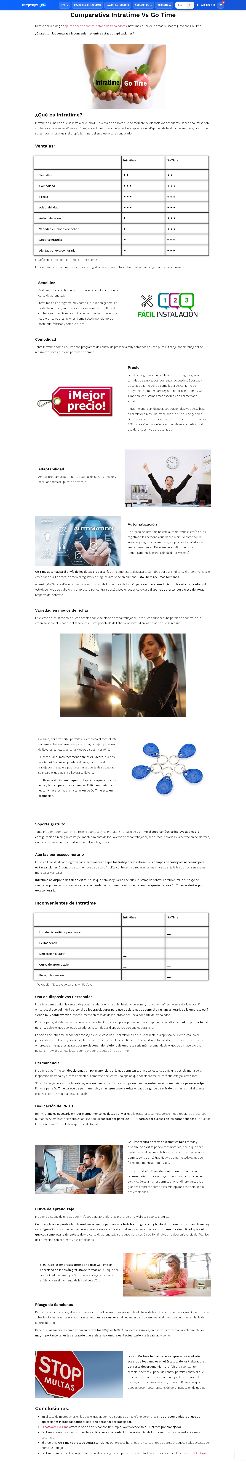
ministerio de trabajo (191, 1453)
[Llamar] (206, 5)
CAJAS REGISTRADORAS (87, 5)
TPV (63, 5)
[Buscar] (190, 5)
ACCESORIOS (142, 5)
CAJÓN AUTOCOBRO (118, 5)
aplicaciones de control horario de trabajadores (95, 26)
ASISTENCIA (164, 5)
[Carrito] (220, 5)
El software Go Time (55, 1427)
